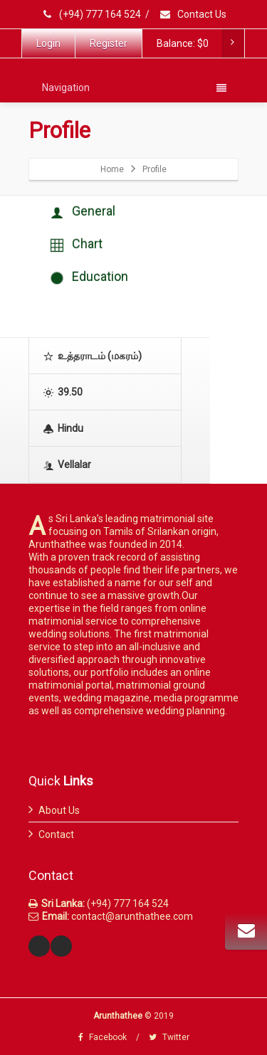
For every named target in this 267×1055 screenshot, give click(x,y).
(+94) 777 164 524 (92, 14)
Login (48, 43)
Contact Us (192, 14)
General (83, 211)
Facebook (102, 1037)
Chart (77, 244)
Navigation (134, 87)
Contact (56, 834)
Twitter (169, 1037)
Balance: (200, 43)
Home (112, 169)
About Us (59, 810)
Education (89, 277)
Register (108, 43)
